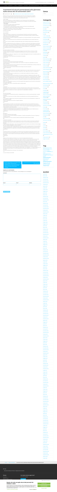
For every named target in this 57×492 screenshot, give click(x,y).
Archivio (26, 5)
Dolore (44, 88)
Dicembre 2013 (45, 382)
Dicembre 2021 (45, 232)
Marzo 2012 (45, 415)
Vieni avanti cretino (46, 120)
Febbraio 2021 (45, 249)
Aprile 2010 (45, 442)
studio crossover (46, 62)
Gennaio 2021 (45, 251)
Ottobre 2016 (45, 334)
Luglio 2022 (45, 220)
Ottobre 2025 (45, 184)
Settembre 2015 (46, 353)
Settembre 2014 (46, 368)
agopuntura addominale (47, 83)
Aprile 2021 (45, 246)
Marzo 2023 (45, 218)
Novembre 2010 (46, 437)
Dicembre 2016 (45, 330)
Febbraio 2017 (45, 327)
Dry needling (45, 77)
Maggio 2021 (45, 244)
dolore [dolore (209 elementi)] (49, 151)
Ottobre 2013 (45, 384)
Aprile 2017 (45, 323)
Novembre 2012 (46, 401)
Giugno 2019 (45, 284)
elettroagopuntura (46, 30)
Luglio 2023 (45, 215)
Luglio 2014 (45, 370)
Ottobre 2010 (45, 439)
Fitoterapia (45, 90)
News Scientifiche (46, 71)
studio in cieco (45, 64)
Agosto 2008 (45, 456)
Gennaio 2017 (45, 329)
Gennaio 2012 (45, 418)
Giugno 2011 (45, 425)
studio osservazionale (46, 132)
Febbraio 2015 (45, 363)
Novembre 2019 (46, 275)
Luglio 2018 (45, 303)
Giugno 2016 (45, 339)
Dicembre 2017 (45, 313)
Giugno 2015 (45, 356)
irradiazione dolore (46, 37)
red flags (44, 127)
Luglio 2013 (45, 387)
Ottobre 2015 (45, 351)
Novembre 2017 (46, 315)
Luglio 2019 (45, 282)
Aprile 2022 (45, 225)
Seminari (20, 5)
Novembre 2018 (46, 296)
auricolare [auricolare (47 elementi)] (50, 147)
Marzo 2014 (45, 377)
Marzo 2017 (45, 325)
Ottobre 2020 (45, 256)
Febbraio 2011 (45, 432)
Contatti (44, 5)
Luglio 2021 (45, 241)
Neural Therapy (45, 79)
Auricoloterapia (45, 85)
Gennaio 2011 (45, 434)
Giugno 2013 (45, 389)
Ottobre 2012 (45, 403)
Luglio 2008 (45, 458)
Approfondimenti (46, 23)
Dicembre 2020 (46, 253)
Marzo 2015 (45, 361)
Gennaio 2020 (45, 272)
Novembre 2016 (46, 332)
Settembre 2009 (46, 444)
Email (17, 182)
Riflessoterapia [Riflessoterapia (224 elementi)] (47, 157)
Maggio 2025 (45, 191)
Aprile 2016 (45, 342)
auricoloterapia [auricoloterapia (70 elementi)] (46, 148)
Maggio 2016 (45, 341)
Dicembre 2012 (45, 399)
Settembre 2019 (46, 279)
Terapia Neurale (45, 118)
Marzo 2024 (45, 201)
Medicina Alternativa (46, 46)
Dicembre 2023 (45, 206)
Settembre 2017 (46, 318)
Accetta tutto (43, 483)
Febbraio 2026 (45, 177)
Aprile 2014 (45, 375)
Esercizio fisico (45, 32)
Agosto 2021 (45, 239)
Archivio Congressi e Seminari (7, 479)
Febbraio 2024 (45, 203)
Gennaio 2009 (45, 449)
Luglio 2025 (45, 187)
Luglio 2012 (45, 408)
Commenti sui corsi (46, 25)
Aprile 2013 (45, 392)
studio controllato (46, 60)
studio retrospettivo (46, 69)
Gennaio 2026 (45, 179)
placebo (44, 57)
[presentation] (10, 188)
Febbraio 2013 (45, 396)
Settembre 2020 (46, 258)
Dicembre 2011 (45, 420)
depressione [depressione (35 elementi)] (45, 151)
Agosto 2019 (45, 280)
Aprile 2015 (45, 360)
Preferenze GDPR (44, 488)
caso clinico (45, 53)
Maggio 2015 (45, 358)
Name (4, 182)
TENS (44, 116)
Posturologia (45, 108)
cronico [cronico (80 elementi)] (48, 150)
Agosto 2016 (45, 337)
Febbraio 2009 (45, 447)
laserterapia (45, 44)
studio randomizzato (46, 67)
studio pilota (45, 65)
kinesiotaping (45, 39)
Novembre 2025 (46, 182)
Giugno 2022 (45, 222)
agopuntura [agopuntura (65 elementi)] (45, 147)
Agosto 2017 (45, 320)
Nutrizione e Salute (46, 105)
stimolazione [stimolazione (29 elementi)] (45, 164)
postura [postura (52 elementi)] (44, 156)
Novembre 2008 (46, 451)
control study (45, 76)
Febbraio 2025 (45, 196)
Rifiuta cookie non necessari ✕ (46, 480)
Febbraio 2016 (45, 346)
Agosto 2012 (45, 406)
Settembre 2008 (46, 454)
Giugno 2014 (45, 372)
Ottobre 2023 (45, 210)
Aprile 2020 (45, 267)
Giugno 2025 (45, 189)
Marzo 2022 (45, 227)
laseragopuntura (46, 42)
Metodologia (45, 52)
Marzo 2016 (45, 344)
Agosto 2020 (45, 260)
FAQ (41, 5)
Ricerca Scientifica (46, 113)
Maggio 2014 (45, 373)
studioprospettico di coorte (47, 134)
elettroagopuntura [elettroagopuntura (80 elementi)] (47, 153)
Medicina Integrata (46, 94)
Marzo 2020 (45, 268)
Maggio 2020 (45, 265)
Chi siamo (10, 5)
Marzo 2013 (45, 394)
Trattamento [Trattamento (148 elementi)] (46, 165)
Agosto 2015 (45, 354)
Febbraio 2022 (45, 229)
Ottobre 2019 (45, 277)
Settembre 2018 (46, 299)
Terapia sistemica (46, 137)
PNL (44, 124)
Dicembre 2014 (45, 365)
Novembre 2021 (46, 234)
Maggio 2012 (45, 411)
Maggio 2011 (45, 427)
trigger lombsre (45, 138)
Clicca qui (23, 479)
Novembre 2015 (46, 349)
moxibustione (45, 103)
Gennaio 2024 (45, 205)
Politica (44, 107)
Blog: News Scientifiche (34, 5)
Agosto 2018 (45, 301)
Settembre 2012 (46, 404)
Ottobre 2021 (45, 236)
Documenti (45, 27)
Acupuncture (45, 74)
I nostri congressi (46, 35)
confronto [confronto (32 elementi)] (44, 150)
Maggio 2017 (45, 322)
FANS (44, 34)
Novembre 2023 (46, 208)
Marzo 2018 (45, 308)
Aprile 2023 (45, 217)
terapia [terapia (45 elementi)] (48, 164)
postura (44, 125)
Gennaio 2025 (45, 198)
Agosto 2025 (45, 186)
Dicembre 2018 (45, 294)
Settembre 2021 (46, 237)
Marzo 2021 (45, 248)
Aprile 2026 (45, 174)
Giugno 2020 (45, 263)
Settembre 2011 (45, 423)
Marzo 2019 (45, 289)
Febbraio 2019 (45, 291)
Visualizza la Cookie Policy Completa (12, 489)
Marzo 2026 (45, 175)
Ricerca (44, 129)
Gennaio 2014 (45, 380)
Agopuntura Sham (46, 22)
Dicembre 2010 (45, 435)
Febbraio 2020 (45, 270)
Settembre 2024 (46, 199)
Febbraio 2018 (45, 310)
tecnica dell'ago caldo (47, 81)
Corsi (15, 5)
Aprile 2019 (45, 287)
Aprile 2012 (45, 413)
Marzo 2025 (45, 194)
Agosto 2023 (45, 213)
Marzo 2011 (45, 430)
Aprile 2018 (45, 306)
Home (5, 5)
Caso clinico (45, 86)
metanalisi (45, 55)
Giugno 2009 (45, 446)
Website (30, 182)
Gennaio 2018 (45, 311)
